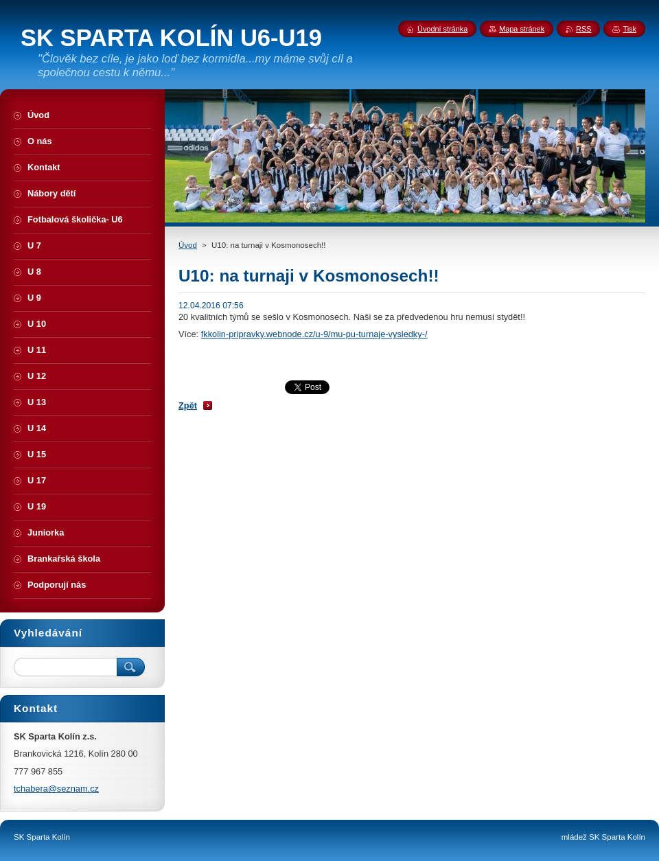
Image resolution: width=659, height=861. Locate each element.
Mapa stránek (521, 29)
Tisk (629, 29)
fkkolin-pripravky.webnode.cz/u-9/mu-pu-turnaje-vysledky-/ (314, 334)
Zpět (187, 405)
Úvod (187, 245)
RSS (583, 29)
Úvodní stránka (442, 29)
